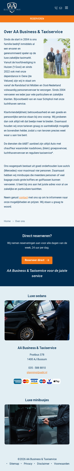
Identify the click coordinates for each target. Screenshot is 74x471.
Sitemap (14, 463)
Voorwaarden (61, 463)
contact (23, 197)
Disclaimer (43, 463)
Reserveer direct (34, 260)
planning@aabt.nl (37, 372)
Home (7, 221)
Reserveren (37, 18)
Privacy (28, 463)
